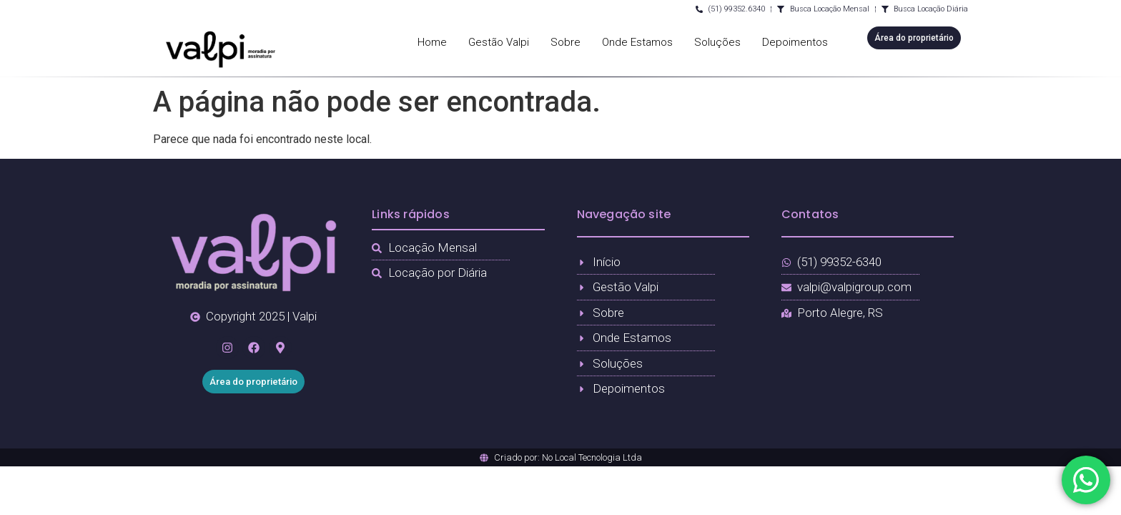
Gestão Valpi (498, 42)
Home (432, 42)
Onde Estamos (637, 42)
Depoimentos (795, 42)
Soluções (717, 42)
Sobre (565, 42)
